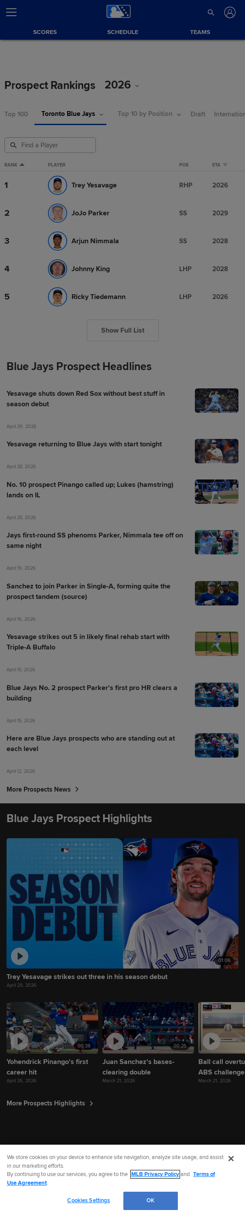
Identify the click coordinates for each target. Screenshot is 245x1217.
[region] (122, 1181)
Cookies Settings (88, 1200)
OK (150, 1200)
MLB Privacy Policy (155, 1174)
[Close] (231, 1158)
